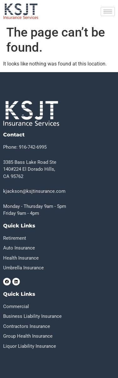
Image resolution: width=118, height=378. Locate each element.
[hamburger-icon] (108, 11)
